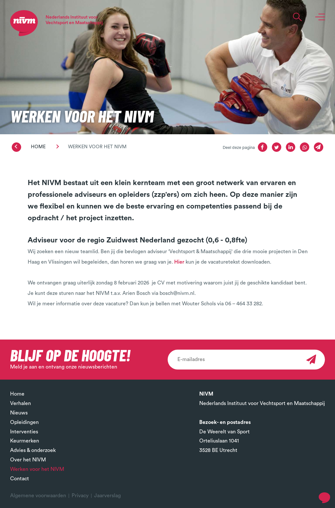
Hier (179, 262)
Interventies (24, 431)
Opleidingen (24, 422)
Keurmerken (24, 440)
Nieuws (19, 412)
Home (38, 146)
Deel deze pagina (239, 148)
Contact (19, 478)
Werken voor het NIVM (37, 469)
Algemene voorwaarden (38, 495)
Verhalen (20, 403)
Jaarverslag (107, 495)
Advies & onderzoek (33, 450)
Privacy (80, 495)
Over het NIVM (28, 459)
